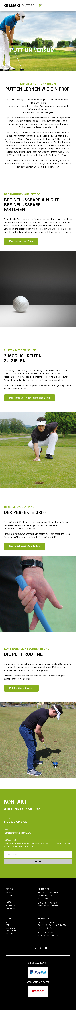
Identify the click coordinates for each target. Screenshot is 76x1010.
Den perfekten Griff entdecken (24, 546)
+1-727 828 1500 (46, 933)
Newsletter (10, 906)
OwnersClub (10, 909)
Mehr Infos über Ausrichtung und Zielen (29, 398)
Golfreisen (10, 896)
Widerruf (9, 934)
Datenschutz (11, 931)
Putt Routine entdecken (21, 688)
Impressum (10, 928)
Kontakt (9, 923)
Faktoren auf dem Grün (21, 241)
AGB (7, 925)
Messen (9, 893)
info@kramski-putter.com (48, 906)
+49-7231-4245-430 (47, 903)
